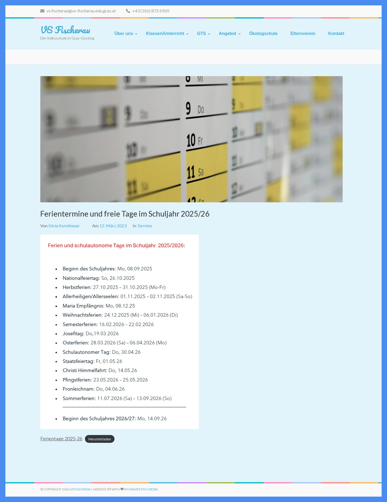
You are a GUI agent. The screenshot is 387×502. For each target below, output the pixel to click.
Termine (144, 225)
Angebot (227, 33)
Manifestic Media (143, 489)
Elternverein (303, 33)
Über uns (123, 33)
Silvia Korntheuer (64, 225)
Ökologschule (263, 33)
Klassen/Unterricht (165, 33)
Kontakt (336, 33)
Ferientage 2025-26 (61, 438)
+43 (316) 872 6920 (147, 10)
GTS (201, 33)
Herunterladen (99, 439)
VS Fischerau (65, 29)
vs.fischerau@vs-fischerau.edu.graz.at (78, 10)
